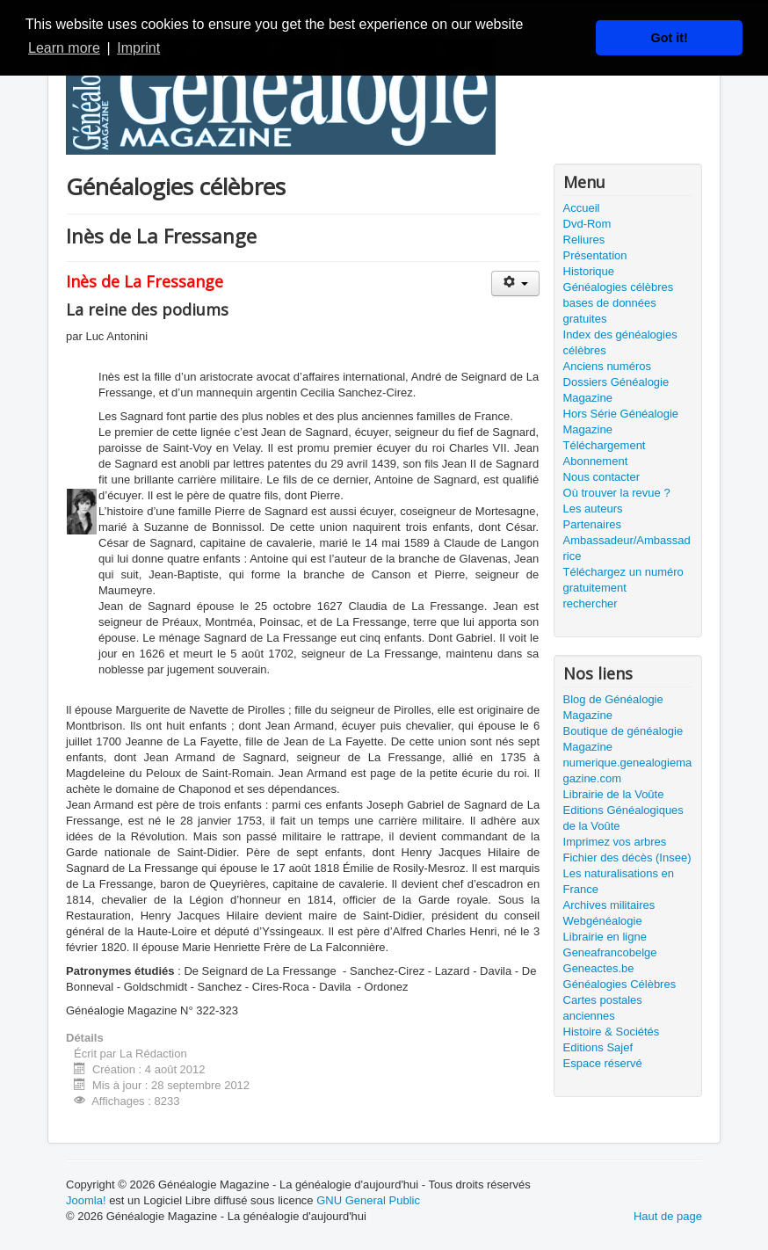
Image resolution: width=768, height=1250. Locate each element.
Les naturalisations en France (618, 881)
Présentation (595, 255)
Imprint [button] (138, 47)
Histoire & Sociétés (611, 1031)
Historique (589, 271)
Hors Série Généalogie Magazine (621, 421)
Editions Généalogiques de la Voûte (623, 817)
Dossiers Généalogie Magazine (616, 389)
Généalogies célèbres (618, 287)
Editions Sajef (598, 1047)
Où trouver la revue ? (616, 492)
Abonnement (595, 461)
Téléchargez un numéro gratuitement (623, 579)
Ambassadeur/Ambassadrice (627, 548)
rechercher (590, 603)
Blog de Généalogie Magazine (613, 707)
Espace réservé (602, 1063)
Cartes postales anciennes (602, 1007)
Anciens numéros (607, 366)
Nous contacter (601, 476)
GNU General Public (368, 1200)
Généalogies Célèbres (620, 984)
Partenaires (592, 524)
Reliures (584, 239)
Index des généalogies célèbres (620, 342)
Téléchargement (604, 445)
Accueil (581, 207)
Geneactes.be (598, 968)
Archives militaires (609, 905)
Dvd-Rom (587, 223)
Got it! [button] (669, 38)
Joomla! (86, 1200)
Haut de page (668, 1216)
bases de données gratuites (609, 310)
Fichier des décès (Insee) (627, 857)
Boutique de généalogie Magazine (623, 738)
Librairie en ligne (605, 936)
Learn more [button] (64, 47)
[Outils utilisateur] (515, 283)
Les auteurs (593, 508)
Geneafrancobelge (610, 952)
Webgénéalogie (602, 920)
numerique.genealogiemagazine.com (627, 770)
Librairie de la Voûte (613, 794)
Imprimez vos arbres (615, 841)
